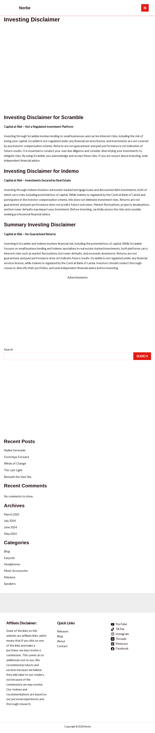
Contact (62, 646)
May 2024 (10, 533)
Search (8, 349)
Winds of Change (15, 463)
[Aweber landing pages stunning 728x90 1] (118, 601)
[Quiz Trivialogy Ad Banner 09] (36, 601)
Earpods (9, 558)
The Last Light (13, 470)
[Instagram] (120, 634)
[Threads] (119, 639)
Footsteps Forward (16, 457)
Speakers (10, 583)
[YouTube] (119, 624)
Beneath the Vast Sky (17, 476)
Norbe (25, 8)
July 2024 (10, 520)
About (61, 641)
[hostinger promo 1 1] (77, 307)
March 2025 (11, 514)
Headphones (12, 564)
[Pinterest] (119, 644)
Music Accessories (16, 570)
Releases (9, 577)
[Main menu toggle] (145, 8)
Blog (7, 551)
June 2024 (10, 527)
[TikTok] (118, 629)
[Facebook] (120, 649)
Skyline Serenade (14, 450)
